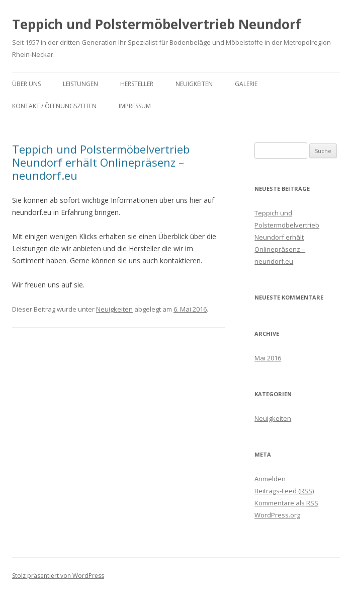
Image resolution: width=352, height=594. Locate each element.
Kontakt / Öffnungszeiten (54, 106)
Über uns (26, 84)
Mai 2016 (267, 357)
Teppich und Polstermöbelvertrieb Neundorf (156, 24)
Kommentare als (286, 502)
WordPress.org (277, 514)
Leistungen (80, 84)
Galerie (246, 84)
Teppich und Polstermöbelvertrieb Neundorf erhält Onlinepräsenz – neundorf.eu (101, 162)
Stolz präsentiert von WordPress (58, 575)
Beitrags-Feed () (284, 490)
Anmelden (270, 478)
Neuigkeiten (194, 84)
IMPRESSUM (135, 106)
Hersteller (136, 84)
